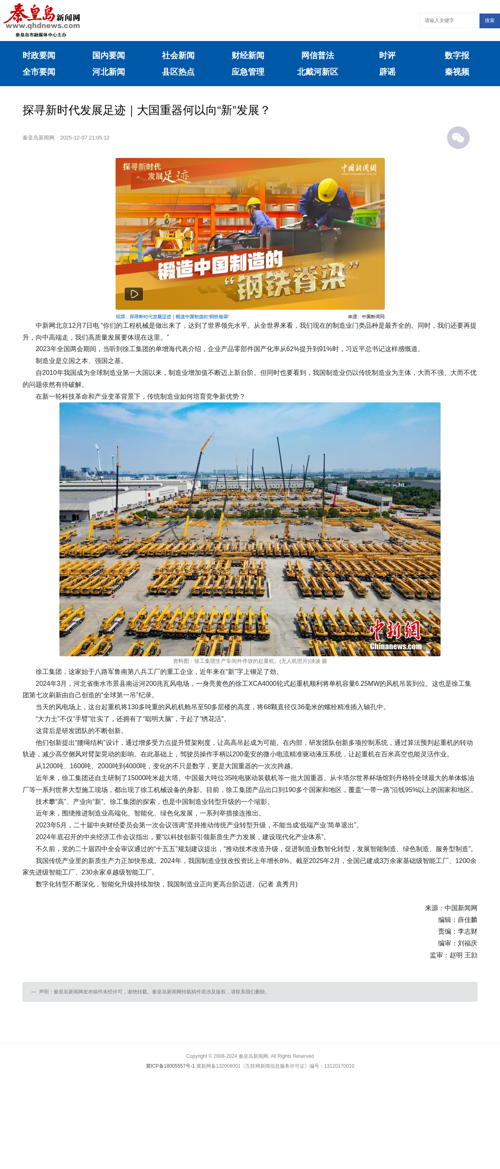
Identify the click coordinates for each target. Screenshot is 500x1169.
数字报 (457, 55)
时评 (387, 55)
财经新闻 (248, 55)
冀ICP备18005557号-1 (170, 1066)
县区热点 (178, 71)
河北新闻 (108, 71)
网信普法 (317, 55)
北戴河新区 (317, 71)
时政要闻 (39, 55)
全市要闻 (39, 71)
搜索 (490, 20)
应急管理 (248, 71)
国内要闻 (108, 55)
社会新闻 (178, 55)
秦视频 (457, 71)
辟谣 (387, 71)
